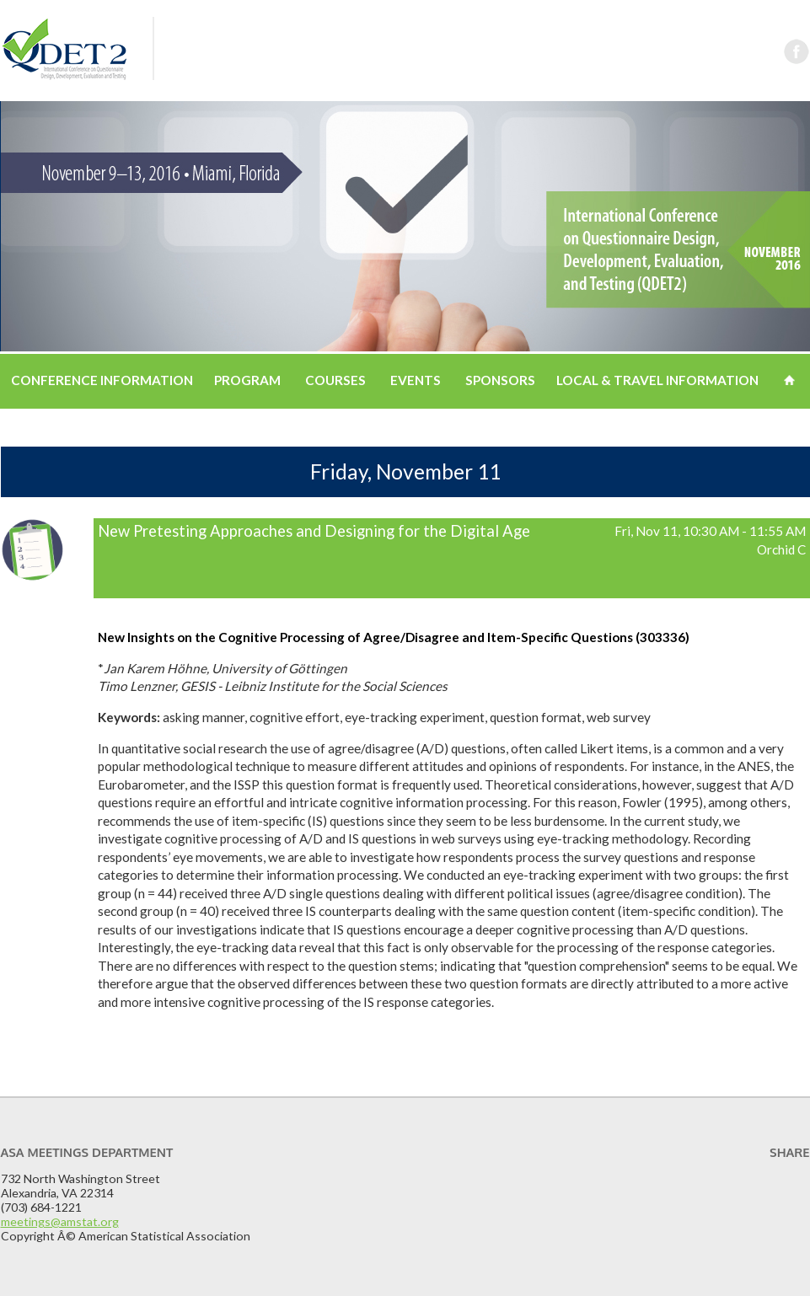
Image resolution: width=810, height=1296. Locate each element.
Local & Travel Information (657, 380)
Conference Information (102, 380)
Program (247, 380)
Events (415, 380)
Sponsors (500, 380)
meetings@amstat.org (60, 1221)
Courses (335, 380)
